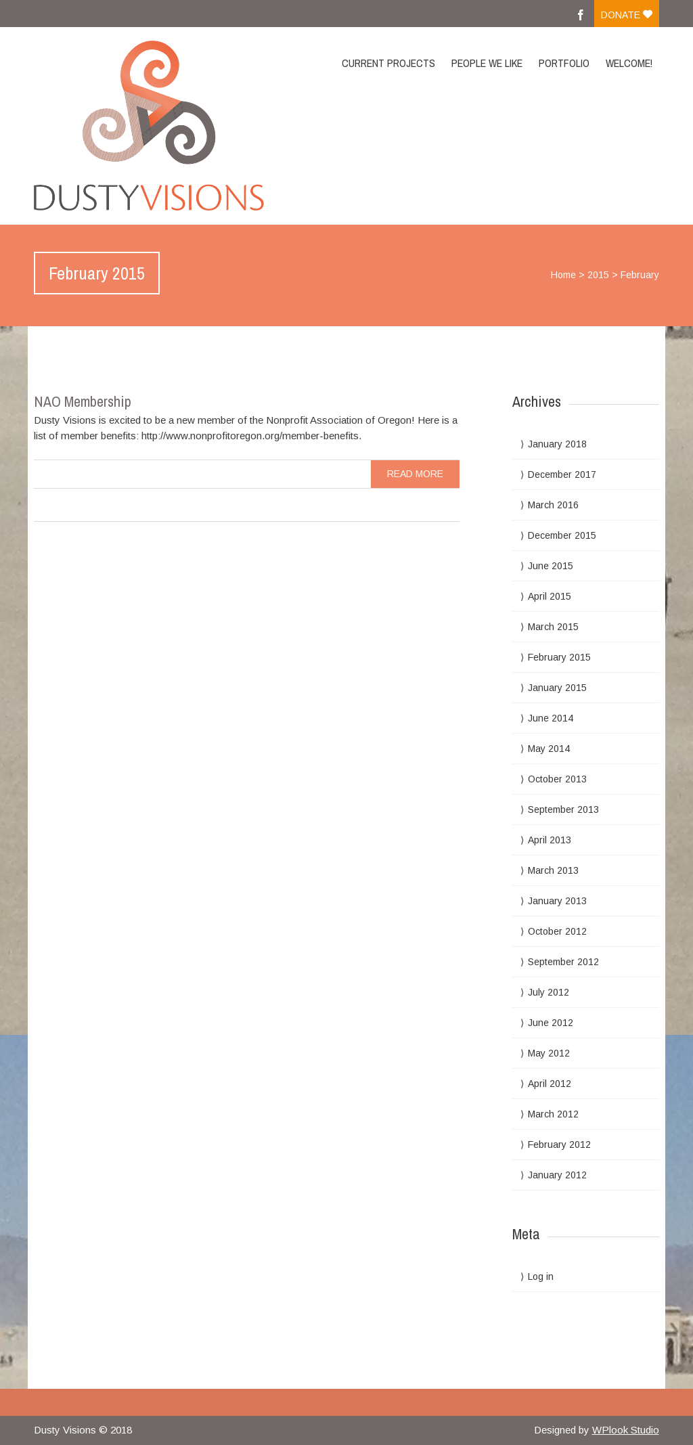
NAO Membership (82, 401)
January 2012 (557, 1175)
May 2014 (549, 748)
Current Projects (388, 62)
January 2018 (557, 444)
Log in (541, 1276)
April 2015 (549, 596)
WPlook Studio (625, 1430)
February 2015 (559, 657)
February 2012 (559, 1144)
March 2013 (553, 870)
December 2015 (562, 535)
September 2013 (563, 809)
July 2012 (548, 992)
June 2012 (550, 1022)
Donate (626, 14)
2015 (598, 274)
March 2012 (553, 1114)
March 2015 (553, 626)
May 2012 (549, 1053)
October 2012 (557, 931)
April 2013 (549, 840)
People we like (486, 62)
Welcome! (629, 62)
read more (415, 473)
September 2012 (563, 961)
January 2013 (557, 900)
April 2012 (549, 1083)
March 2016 (553, 504)
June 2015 (550, 565)
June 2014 (550, 718)
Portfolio (564, 62)
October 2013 (557, 779)
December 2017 (562, 474)
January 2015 (557, 687)
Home (563, 274)
